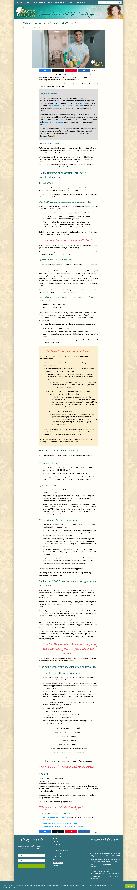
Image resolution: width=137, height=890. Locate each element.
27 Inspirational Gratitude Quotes (56, 817)
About (28, 2)
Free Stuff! (80, 2)
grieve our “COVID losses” (53, 122)
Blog (50, 2)
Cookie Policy (12, 887)
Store (69, 2)
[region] (68, 885)
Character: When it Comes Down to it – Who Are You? (64, 827)
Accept (130, 886)
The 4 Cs (58, 853)
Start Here (38, 2)
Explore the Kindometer (62, 850)
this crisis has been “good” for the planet (67, 106)
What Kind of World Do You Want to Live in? (60, 823)
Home (19, 2)
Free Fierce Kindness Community (65, 848)
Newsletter (59, 2)
